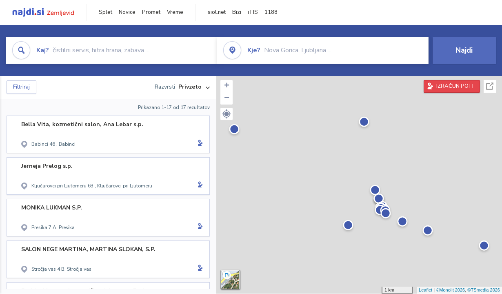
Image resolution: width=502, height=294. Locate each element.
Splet (105, 12)
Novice (127, 12)
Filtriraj (21, 87)
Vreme (175, 12)
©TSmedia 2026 (483, 289)
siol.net (217, 12)
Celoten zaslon (490, 86)
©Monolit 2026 (450, 289)
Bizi (236, 12)
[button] (226, 114)
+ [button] (226, 86)
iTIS (253, 12)
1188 (271, 12)
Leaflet (425, 289)
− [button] (226, 98)
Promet (151, 12)
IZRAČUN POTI (454, 86)
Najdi (464, 50)
